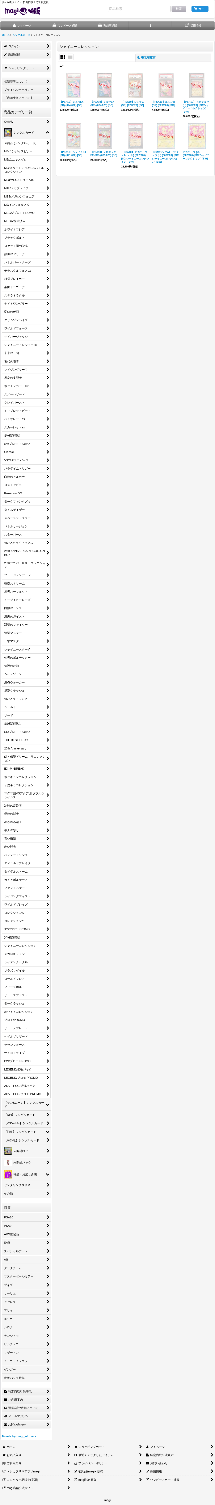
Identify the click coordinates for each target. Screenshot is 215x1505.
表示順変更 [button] (146, 57)
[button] (150, 25)
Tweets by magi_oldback (19, 1436)
